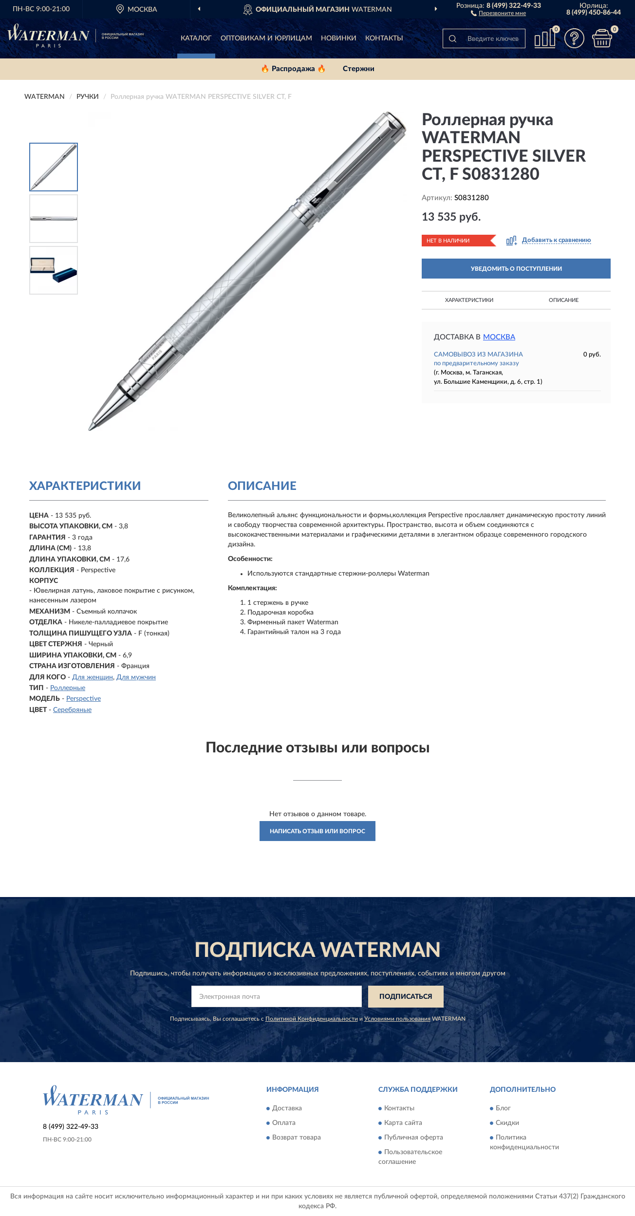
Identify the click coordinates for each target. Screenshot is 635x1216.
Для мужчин (136, 677)
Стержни (358, 69)
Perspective (83, 698)
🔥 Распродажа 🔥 (293, 69)
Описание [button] (564, 300)
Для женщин (92, 677)
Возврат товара (296, 1138)
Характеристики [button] (469, 300)
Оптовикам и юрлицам (266, 38)
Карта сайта (403, 1123)
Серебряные (72, 710)
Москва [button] (499, 337)
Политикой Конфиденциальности (311, 1019)
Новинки (338, 38)
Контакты (384, 38)
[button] (498, 13)
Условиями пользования (397, 1019)
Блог (503, 1108)
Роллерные (67, 688)
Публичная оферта (413, 1138)
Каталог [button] (196, 38)
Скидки (507, 1123)
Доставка (287, 1108)
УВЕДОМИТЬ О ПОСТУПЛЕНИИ (516, 269)
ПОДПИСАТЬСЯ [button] (405, 996)
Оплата (284, 1123)
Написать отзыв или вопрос (317, 831)
